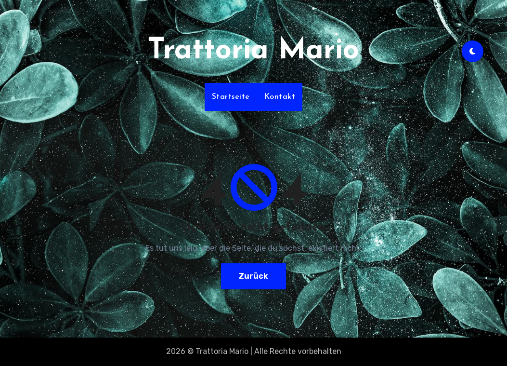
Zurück (253, 276)
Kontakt (280, 97)
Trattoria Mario (253, 51)
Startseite (231, 97)
